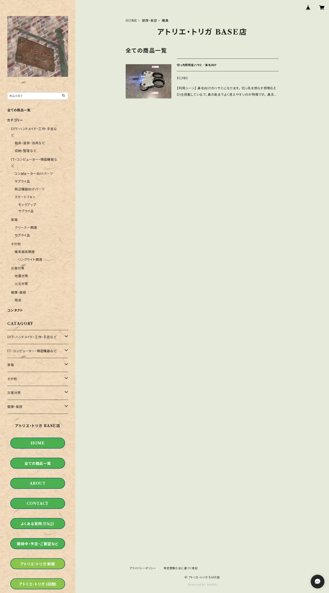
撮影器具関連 (25, 252)
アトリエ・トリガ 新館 (37, 564)
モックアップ (27, 205)
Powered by (202, 584)
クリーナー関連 (26, 228)
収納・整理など (26, 151)
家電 (14, 220)
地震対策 (21, 276)
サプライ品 (22, 181)
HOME (131, 21)
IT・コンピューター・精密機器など (32, 351)
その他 (16, 244)
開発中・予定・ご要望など (37, 544)
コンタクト (15, 310)
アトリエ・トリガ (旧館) (37, 584)
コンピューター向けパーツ (34, 174)
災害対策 (17, 268)
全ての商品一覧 (19, 110)
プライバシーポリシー (142, 568)
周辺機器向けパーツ (30, 189)
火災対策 (21, 284)
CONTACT (38, 503)
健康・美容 (149, 21)
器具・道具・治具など (30, 143)
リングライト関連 (30, 260)
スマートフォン (25, 197)
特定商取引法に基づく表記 (181, 568)
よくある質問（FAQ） (38, 523)
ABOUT (38, 483)
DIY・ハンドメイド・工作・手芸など (31, 337)
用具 (18, 300)
